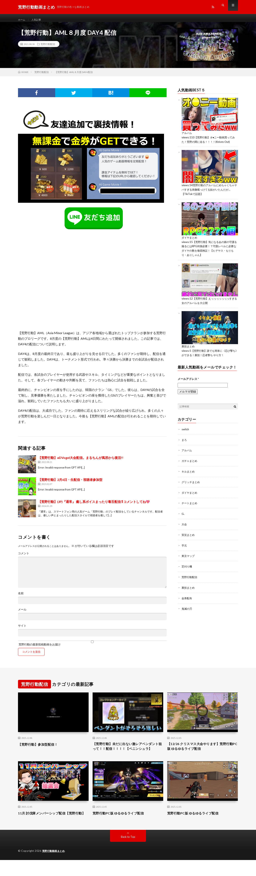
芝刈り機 (187, 565)
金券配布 (187, 597)
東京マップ (189, 555)
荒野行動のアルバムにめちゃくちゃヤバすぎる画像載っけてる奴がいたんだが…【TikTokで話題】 (210, 193)
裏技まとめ (189, 348)
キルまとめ (189, 472)
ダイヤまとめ (190, 240)
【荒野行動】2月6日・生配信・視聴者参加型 (70, 483)
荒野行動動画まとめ (54, 867)
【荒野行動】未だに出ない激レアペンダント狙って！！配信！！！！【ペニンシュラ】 (128, 753)
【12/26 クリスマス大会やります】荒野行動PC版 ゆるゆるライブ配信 (202, 751)
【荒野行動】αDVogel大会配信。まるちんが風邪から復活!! (80, 461)
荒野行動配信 (48, 48)
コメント (23, 557)
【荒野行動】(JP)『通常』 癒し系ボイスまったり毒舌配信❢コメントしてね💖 (94, 505)
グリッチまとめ (191, 482)
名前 (21, 597)
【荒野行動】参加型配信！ (40, 748)
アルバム (187, 137)
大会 (184, 524)
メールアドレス (188, 380)
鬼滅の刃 (187, 607)
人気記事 (38, 20)
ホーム (22, 20)
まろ (184, 441)
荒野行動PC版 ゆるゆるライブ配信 (121, 824)
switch (186, 430)
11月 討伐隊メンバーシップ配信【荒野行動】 (52, 826)
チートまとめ (190, 503)
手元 (184, 545)
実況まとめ (189, 534)
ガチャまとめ (190, 461)
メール (22, 613)
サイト (22, 629)
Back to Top (128, 853)
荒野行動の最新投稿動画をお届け (92, 647)
